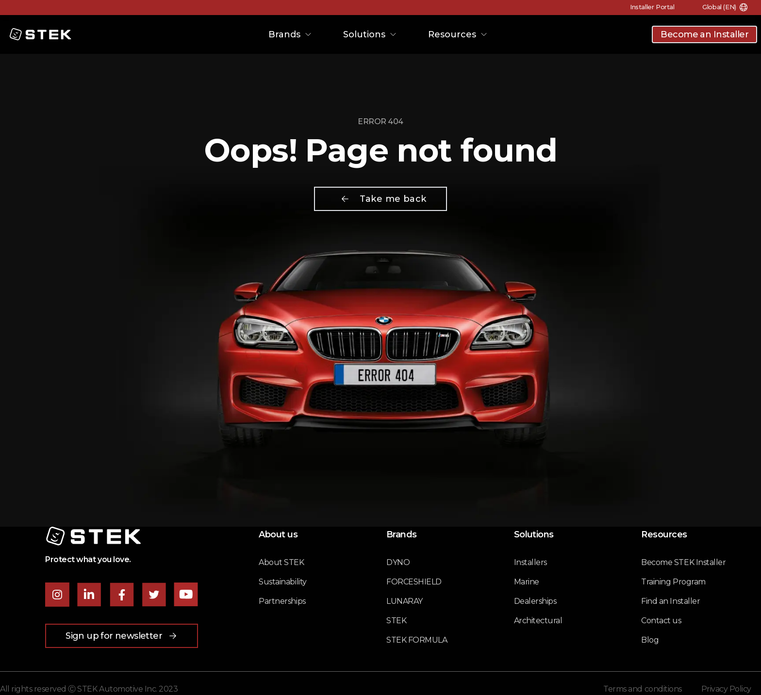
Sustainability (282, 581)
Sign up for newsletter (122, 635)
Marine (526, 581)
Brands (290, 34)
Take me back (383, 199)
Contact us (661, 620)
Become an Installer (704, 34)
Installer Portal (649, 7)
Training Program (673, 581)
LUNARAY (404, 601)
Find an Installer (670, 601)
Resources (458, 34)
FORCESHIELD (414, 581)
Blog (650, 640)
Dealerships (535, 601)
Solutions (370, 34)
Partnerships (282, 601)
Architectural (538, 620)
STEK (396, 620)
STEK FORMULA (416, 640)
